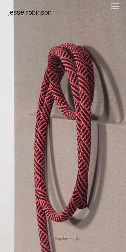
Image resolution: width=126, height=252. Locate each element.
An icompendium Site (63, 239)
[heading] (30, 13)
